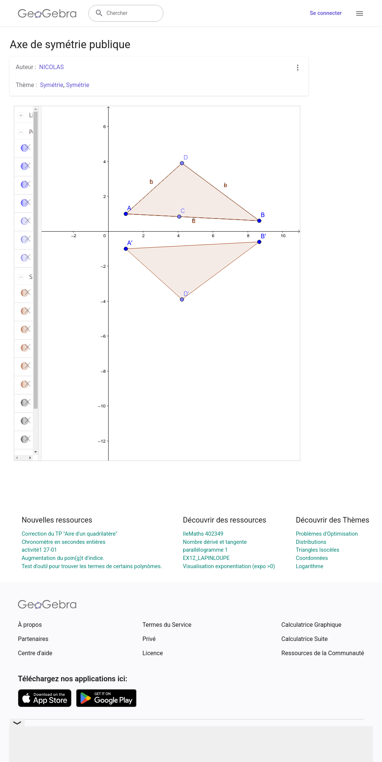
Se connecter (326, 13)
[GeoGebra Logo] (47, 13)
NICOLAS (51, 67)
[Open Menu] (359, 13)
